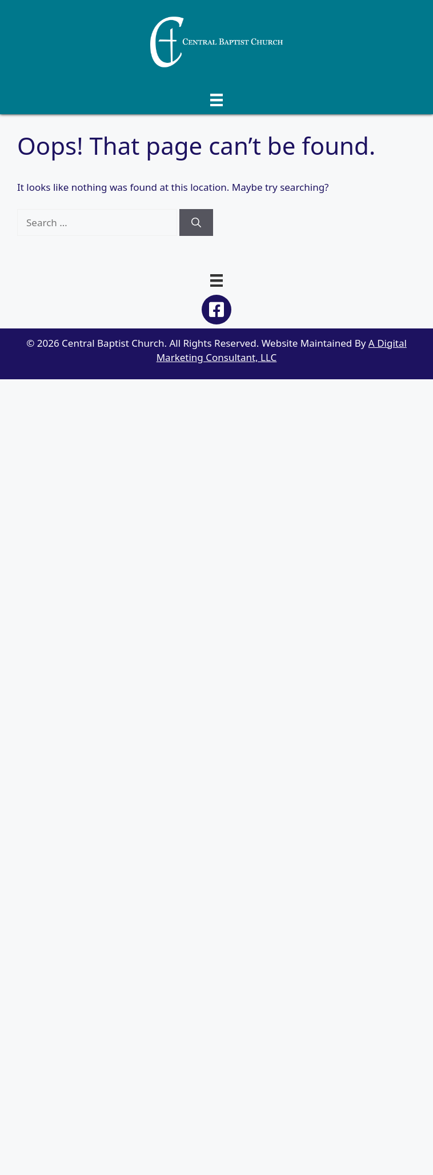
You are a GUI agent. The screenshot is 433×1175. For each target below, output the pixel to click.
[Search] (196, 222)
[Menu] (216, 99)
